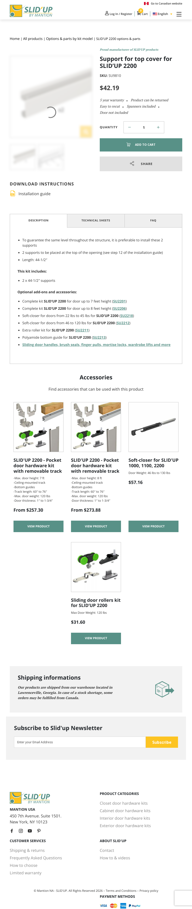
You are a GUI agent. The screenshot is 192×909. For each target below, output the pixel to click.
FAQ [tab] (153, 220)
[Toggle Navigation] (178, 14)
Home (15, 38)
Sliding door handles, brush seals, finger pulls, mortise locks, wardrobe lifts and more (96, 344)
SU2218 (126, 315)
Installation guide (34, 193)
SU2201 (119, 301)
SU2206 (119, 308)
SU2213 (99, 337)
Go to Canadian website (163, 3)
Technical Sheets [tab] (96, 220)
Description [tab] (38, 220)
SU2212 (123, 323)
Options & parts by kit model (69, 38)
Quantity (109, 127)
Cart (140, 14)
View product (38, 527)
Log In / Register (114, 14)
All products (32, 38)
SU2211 (82, 330)
